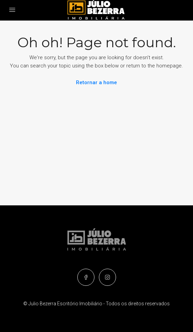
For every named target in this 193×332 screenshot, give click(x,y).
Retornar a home (96, 82)
